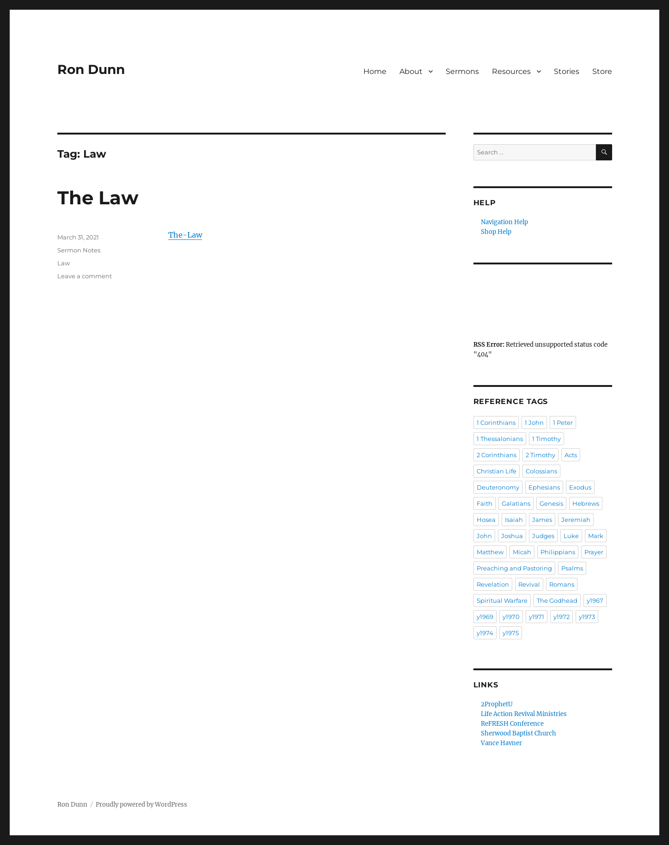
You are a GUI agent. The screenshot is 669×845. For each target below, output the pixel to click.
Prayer (593, 552)
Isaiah (514, 519)
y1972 (561, 616)
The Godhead (557, 600)
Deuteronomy (498, 487)
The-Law (185, 234)
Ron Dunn (91, 69)
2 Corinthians (496, 455)
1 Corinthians (496, 422)
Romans (561, 584)
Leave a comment (84, 276)
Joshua (512, 535)
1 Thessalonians (500, 438)
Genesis (551, 503)
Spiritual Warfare (502, 600)
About (411, 71)
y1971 (536, 616)
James (542, 519)
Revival (529, 584)
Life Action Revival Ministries (524, 714)
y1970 (511, 616)
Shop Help (496, 232)
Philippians (557, 552)
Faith (484, 503)
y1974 (485, 633)
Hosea (486, 519)
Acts (571, 455)
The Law (97, 197)
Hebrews (585, 503)
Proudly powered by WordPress (141, 804)
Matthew (490, 552)
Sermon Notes (78, 250)
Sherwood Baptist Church (518, 733)
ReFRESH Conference (512, 724)
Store (602, 71)
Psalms (572, 568)
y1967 (595, 600)
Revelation (493, 584)
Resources (511, 71)
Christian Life (496, 471)
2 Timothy (540, 455)
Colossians (541, 471)
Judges (543, 535)
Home (375, 71)
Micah (522, 552)
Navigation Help (504, 222)
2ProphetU (497, 704)
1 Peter (563, 422)
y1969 (485, 616)
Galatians (516, 503)
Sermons (462, 71)
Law (63, 263)
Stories (566, 71)
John (484, 535)
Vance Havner (501, 743)
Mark (595, 535)
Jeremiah (575, 519)
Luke (571, 535)
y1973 (587, 616)
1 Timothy (546, 438)
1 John (534, 422)
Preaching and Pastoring (514, 568)
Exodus (580, 487)
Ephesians (544, 487)
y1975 (511, 633)
